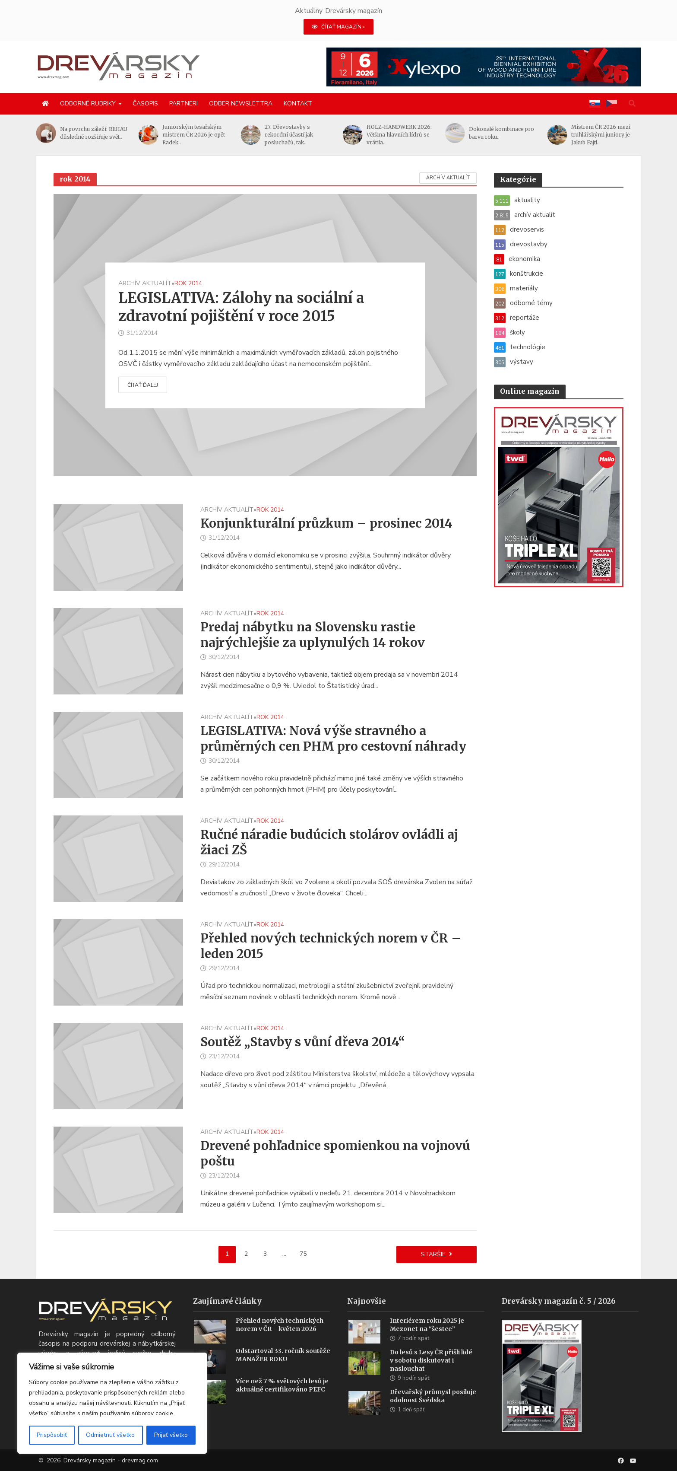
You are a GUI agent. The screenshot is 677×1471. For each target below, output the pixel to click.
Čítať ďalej (142, 384)
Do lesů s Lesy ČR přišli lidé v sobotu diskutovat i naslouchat (431, 1360)
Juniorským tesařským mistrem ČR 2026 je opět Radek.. (201, 135)
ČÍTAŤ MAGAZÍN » (338, 26)
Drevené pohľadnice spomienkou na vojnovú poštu (335, 1153)
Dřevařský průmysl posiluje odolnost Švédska (433, 1396)
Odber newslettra (240, 103)
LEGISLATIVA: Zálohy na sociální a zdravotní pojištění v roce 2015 (241, 307)
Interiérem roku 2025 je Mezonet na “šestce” (427, 1325)
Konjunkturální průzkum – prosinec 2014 (326, 523)
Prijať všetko (171, 1435)
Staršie (433, 1254)
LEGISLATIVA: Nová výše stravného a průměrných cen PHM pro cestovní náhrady (333, 738)
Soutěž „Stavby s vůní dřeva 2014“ (302, 1042)
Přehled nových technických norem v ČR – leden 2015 (330, 946)
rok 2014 (188, 283)
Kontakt (298, 103)
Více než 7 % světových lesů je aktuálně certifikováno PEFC (282, 1385)
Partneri (183, 103)
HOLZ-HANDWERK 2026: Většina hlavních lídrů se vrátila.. (407, 135)
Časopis (145, 103)
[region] (112, 1403)
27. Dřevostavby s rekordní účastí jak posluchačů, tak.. (296, 135)
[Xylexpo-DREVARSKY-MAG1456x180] (483, 66)
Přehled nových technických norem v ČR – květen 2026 (279, 1325)
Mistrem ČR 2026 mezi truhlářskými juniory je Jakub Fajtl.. (608, 135)
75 (303, 1254)
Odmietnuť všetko (110, 1435)
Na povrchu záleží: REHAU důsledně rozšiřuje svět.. (101, 133)
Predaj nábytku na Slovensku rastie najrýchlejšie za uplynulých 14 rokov (312, 634)
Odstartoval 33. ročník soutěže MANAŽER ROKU (283, 1355)
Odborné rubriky (88, 103)
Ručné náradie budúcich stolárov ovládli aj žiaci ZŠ (329, 842)
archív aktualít (448, 178)
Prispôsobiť (52, 1435)
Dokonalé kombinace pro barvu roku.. (509, 133)
